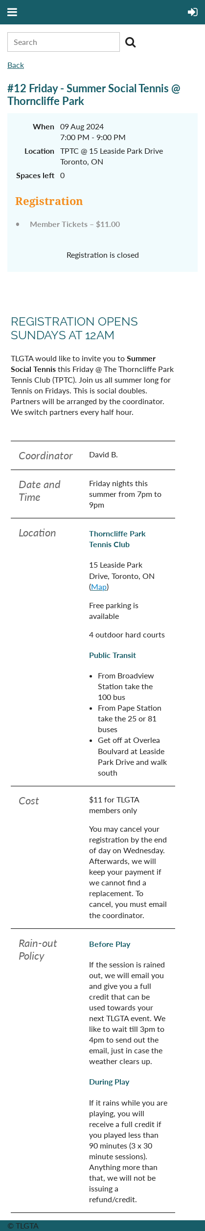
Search (130, 42)
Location (39, 150)
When (43, 126)
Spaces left (35, 175)
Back (15, 64)
